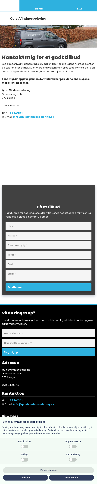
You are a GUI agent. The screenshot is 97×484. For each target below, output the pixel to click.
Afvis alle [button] (25, 477)
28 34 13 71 (16, 113)
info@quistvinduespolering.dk (33, 117)
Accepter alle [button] (71, 477)
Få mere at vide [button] (49, 470)
